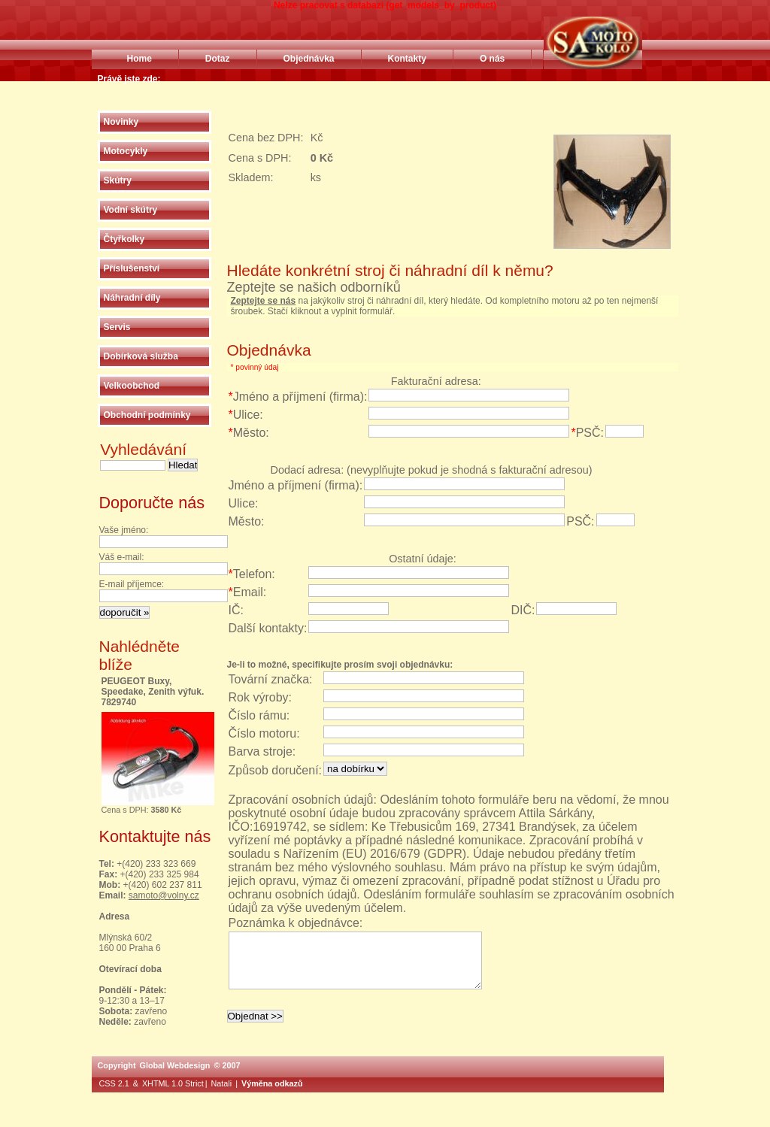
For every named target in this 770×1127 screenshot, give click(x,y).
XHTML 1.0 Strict (173, 1094)
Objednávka (309, 58)
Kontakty (407, 58)
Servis (117, 327)
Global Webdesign (174, 1076)
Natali (221, 1094)
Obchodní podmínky (147, 415)
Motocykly (126, 151)
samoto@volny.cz (164, 895)
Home (139, 58)
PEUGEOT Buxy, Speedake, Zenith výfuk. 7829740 (153, 691)
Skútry (118, 180)
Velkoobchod (132, 385)
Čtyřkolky (124, 239)
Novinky (121, 122)
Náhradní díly (132, 297)
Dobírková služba (141, 356)
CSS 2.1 (114, 1094)
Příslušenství (132, 268)
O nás (492, 58)
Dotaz (217, 58)
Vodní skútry (131, 209)
